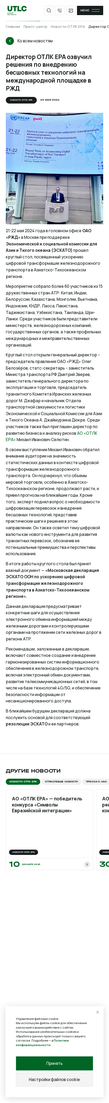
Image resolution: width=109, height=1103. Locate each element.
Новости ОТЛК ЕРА (68, 26)
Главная (13, 26)
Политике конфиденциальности (42, 1042)
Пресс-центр (35, 26)
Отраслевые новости (61, 781)
